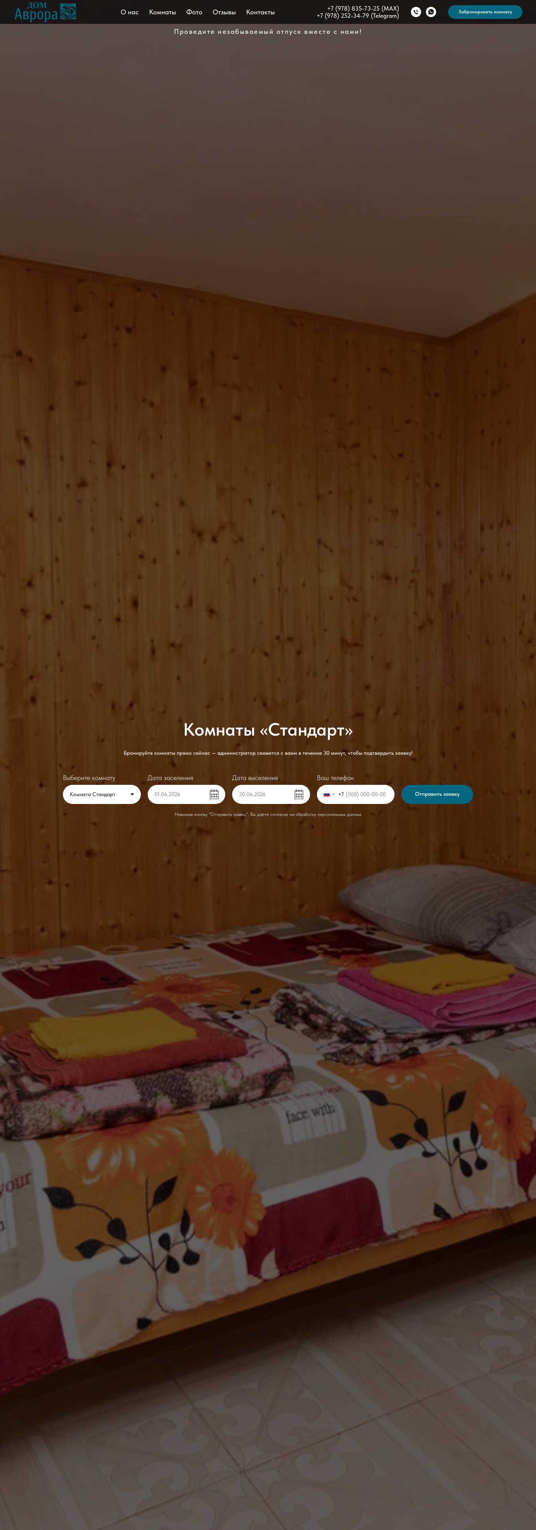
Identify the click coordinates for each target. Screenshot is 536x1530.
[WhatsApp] (431, 12)
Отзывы (224, 12)
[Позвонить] (416, 12)
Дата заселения (170, 778)
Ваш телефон (335, 778)
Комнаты (162, 12)
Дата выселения (255, 778)
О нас (130, 12)
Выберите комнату (89, 778)
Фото (194, 12)
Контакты (260, 12)
